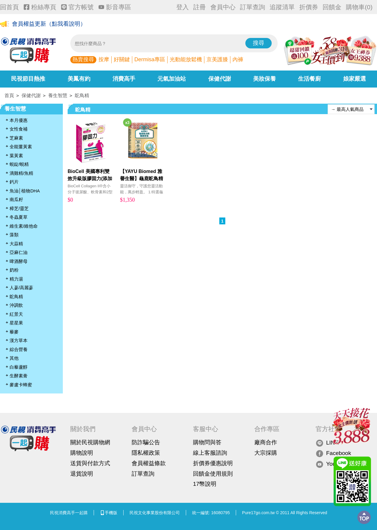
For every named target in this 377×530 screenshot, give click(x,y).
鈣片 (14, 181)
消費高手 (124, 79)
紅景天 (16, 314)
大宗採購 (265, 453)
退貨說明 (81, 474)
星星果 (16, 322)
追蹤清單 (282, 7)
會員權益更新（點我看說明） (49, 24)
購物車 (359, 7)
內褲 (237, 59)
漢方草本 (19, 340)
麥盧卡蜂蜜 (21, 384)
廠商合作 (265, 442)
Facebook (333, 453)
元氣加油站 (171, 79)
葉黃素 (16, 155)
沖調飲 (16, 305)
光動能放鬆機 (186, 59)
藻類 (14, 234)
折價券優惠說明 (213, 463)
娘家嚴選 (354, 79)
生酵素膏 (19, 375)
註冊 (199, 7)
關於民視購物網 (90, 442)
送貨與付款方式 (90, 463)
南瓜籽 (16, 199)
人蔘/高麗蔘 (21, 287)
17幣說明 (204, 484)
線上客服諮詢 (210, 453)
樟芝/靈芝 (19, 208)
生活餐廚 (309, 79)
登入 (182, 7)
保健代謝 (219, 79)
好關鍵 (122, 59)
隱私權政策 (146, 453)
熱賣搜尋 (83, 59)
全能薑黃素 (21, 146)
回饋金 (332, 7)
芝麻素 (16, 137)
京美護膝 (217, 59)
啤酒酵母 (19, 261)
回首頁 (9, 7)
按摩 (103, 59)
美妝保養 (264, 79)
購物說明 (81, 453)
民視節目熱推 (28, 79)
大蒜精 (16, 243)
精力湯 (16, 278)
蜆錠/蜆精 (19, 164)
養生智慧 (57, 95)
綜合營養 (19, 349)
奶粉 (14, 269)
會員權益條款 (149, 463)
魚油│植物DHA (25, 190)
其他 (14, 358)
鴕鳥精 (82, 95)
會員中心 (222, 7)
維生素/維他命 (24, 226)
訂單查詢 (252, 7)
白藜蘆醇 (19, 367)
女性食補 (19, 128)
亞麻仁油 (19, 252)
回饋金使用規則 (213, 474)
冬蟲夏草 (19, 217)
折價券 (308, 7)
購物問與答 (207, 442)
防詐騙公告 (146, 442)
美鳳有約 (79, 79)
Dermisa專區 (149, 59)
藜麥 (14, 331)
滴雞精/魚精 (21, 173)
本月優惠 (19, 120)
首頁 (9, 95)
